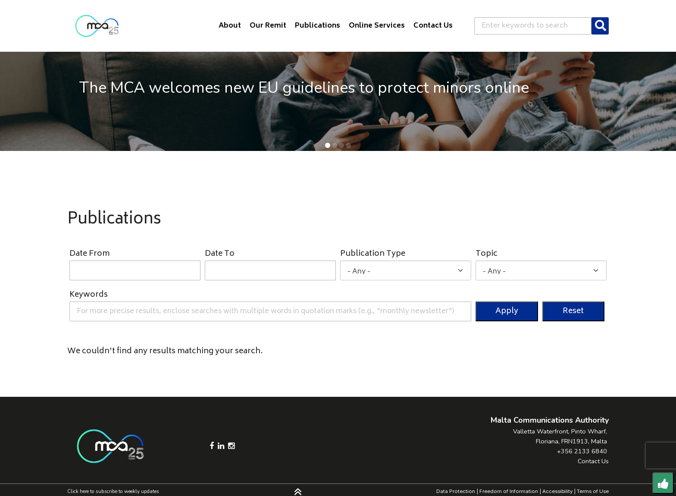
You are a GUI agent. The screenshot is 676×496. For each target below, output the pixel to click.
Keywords (88, 295)
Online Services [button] (377, 26)
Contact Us (593, 461)
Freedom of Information (508, 491)
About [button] (230, 26)
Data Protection (455, 491)
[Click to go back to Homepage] (97, 26)
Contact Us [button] (433, 26)
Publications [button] (317, 26)
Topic (487, 254)
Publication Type (372, 254)
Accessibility (557, 491)
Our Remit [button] (268, 26)
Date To (220, 254)
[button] (327, 145)
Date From (89, 254)
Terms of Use (593, 491)
